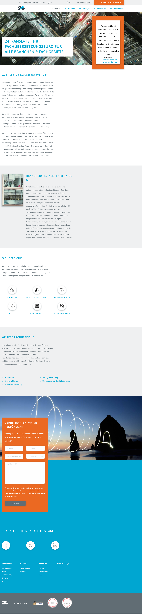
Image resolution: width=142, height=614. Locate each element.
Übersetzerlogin (63, 564)
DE (69, 2)
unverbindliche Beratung (109, 2)
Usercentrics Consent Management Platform (109, 61)
